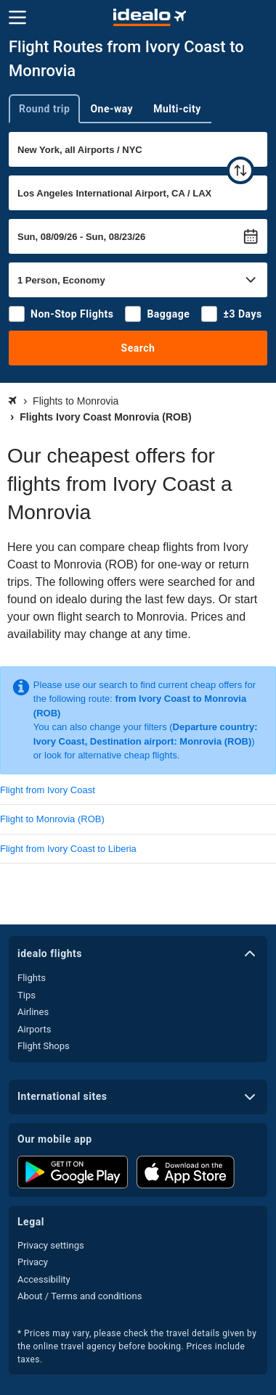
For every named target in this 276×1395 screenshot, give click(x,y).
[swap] (240, 170)
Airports (34, 1029)
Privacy (32, 1262)
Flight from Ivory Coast (47, 790)
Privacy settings (50, 1245)
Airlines (33, 1011)
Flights (31, 977)
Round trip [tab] (44, 109)
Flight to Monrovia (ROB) (52, 819)
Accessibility (43, 1279)
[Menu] (17, 17)
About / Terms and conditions (79, 1296)
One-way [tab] (111, 109)
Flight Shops (43, 1045)
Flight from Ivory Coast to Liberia (68, 848)
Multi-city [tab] (177, 109)
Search (138, 348)
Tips (26, 995)
